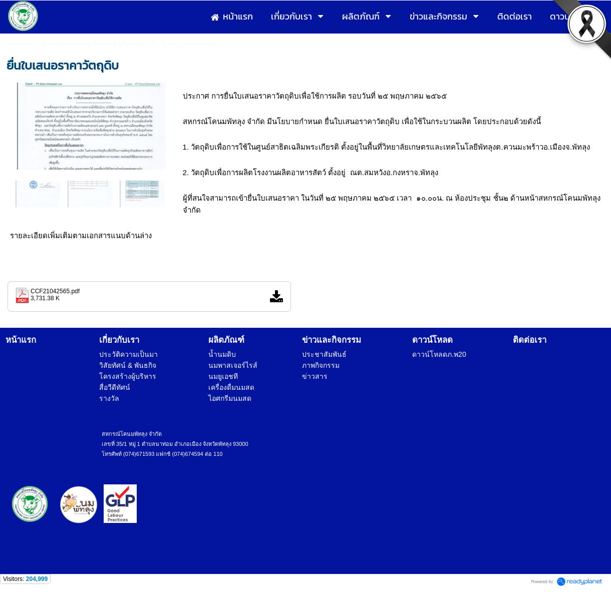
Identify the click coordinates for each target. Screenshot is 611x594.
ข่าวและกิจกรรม (66, 44)
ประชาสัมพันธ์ (121, 44)
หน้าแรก (20, 44)
